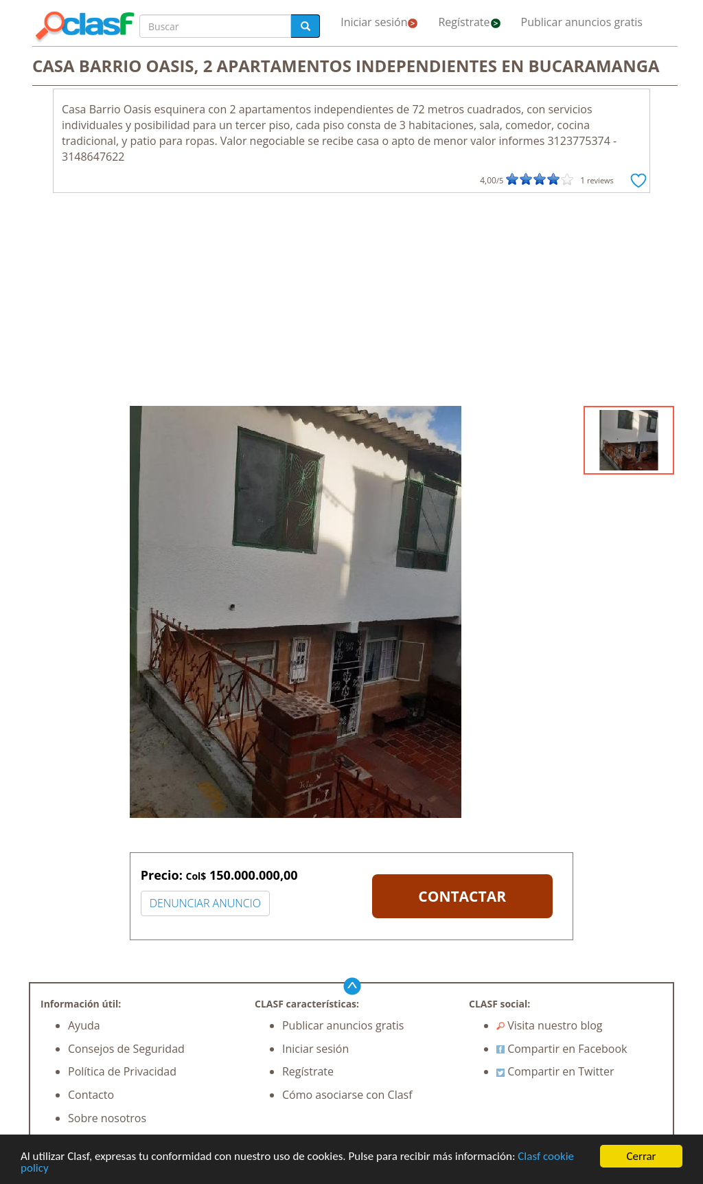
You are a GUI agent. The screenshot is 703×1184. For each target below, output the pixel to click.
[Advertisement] (351, 303)
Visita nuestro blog (549, 1025)
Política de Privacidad (122, 1071)
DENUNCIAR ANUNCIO (205, 903)
